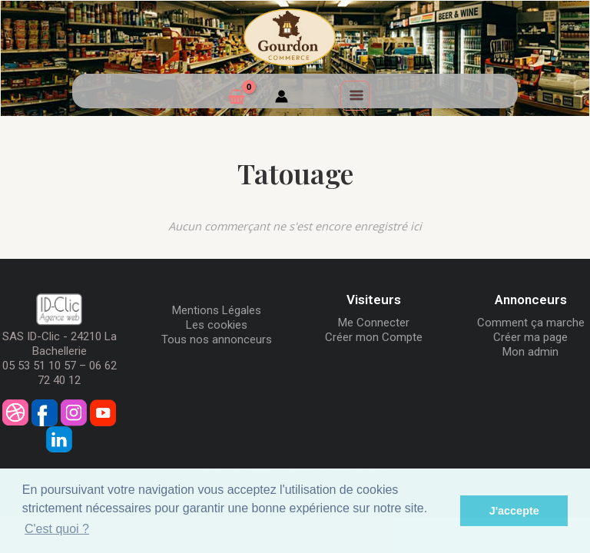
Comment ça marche (531, 322)
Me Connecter (373, 322)
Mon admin (530, 352)
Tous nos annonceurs (216, 339)
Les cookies (216, 325)
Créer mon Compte (374, 337)
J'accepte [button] (514, 511)
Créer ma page (530, 337)
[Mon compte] (281, 98)
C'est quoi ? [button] (57, 528)
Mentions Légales (216, 310)
